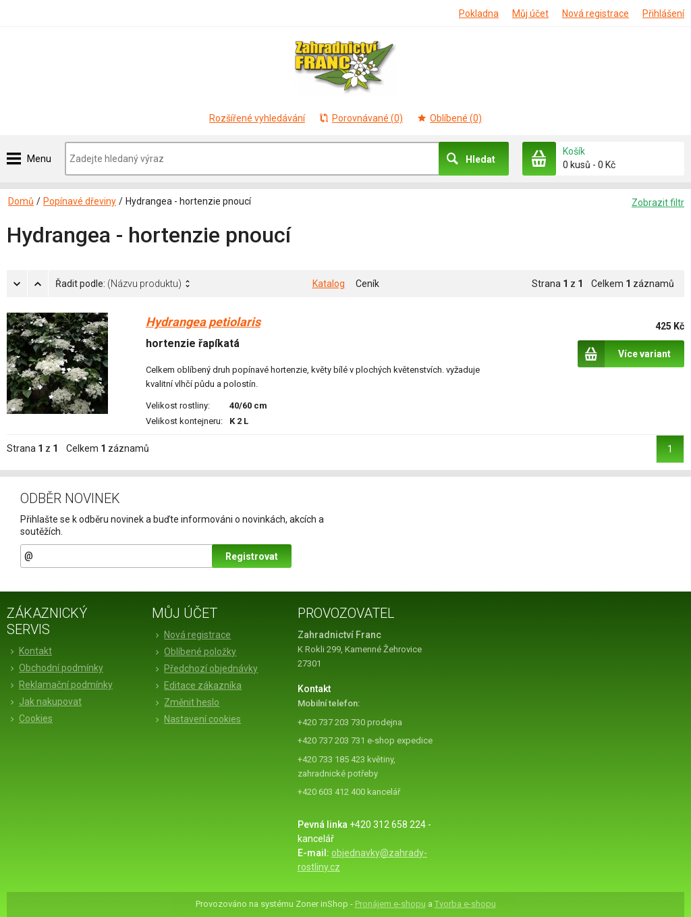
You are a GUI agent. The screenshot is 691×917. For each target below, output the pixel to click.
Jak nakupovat (44, 701)
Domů (21, 201)
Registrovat (251, 556)
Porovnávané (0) (361, 118)
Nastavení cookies (196, 719)
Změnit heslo (185, 702)
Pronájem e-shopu (390, 904)
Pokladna (479, 13)
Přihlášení (663, 13)
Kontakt (29, 651)
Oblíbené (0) (449, 118)
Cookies (30, 718)
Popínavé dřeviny (79, 201)
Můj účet (530, 13)
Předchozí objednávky (205, 668)
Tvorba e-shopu (465, 904)
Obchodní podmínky (55, 667)
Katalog (328, 283)
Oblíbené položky (194, 651)
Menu (39, 158)
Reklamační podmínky (60, 684)
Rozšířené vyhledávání (257, 118)
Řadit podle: (118, 283)
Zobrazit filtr (658, 202)
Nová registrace (595, 13)
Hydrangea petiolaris (203, 322)
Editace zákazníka (197, 685)
